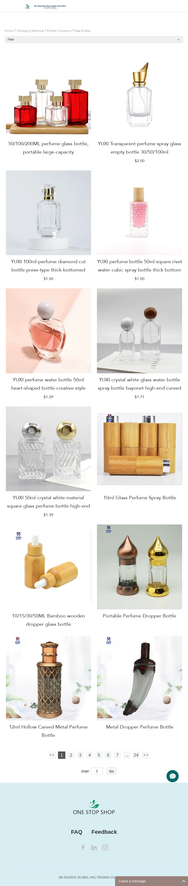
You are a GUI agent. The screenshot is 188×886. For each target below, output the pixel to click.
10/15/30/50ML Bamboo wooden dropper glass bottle (48, 620)
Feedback (104, 832)
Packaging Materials (30, 31)
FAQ (76, 832)
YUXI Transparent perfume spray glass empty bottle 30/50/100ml (139, 147)
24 (136, 755)
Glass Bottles (82, 31)
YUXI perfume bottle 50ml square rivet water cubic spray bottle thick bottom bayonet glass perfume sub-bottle (139, 269)
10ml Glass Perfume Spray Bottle (139, 497)
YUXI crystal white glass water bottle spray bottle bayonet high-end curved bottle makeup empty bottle (139, 388)
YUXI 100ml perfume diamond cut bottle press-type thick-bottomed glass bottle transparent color (48, 269)
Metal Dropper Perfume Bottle (139, 727)
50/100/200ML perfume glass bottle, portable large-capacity (48, 147)
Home (9, 31)
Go (111, 771)
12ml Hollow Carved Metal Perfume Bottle (48, 731)
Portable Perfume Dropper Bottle (139, 616)
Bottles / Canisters (58, 31)
